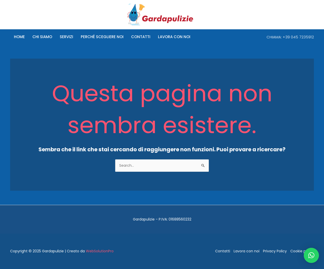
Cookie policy (302, 251)
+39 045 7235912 (298, 37)
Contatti (140, 36)
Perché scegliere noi (102, 36)
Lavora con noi (174, 36)
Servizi (66, 36)
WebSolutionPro (100, 251)
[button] (311, 255)
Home (19, 36)
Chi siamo (42, 36)
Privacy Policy (275, 251)
